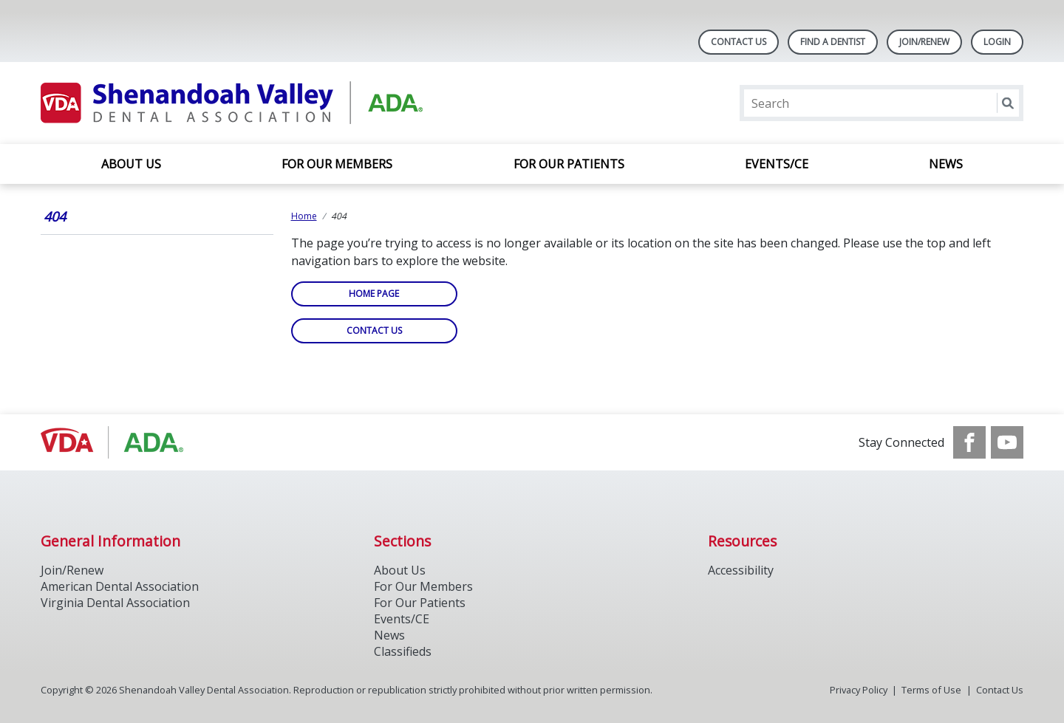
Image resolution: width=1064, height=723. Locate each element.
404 (55, 216)
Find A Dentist (832, 41)
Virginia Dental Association (115, 602)
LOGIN (997, 41)
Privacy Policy (858, 689)
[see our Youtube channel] (1007, 442)
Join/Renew (924, 41)
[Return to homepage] (232, 103)
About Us (131, 164)
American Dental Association (120, 586)
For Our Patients (569, 164)
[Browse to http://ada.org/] (116, 442)
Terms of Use (931, 689)
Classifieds (403, 651)
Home (304, 216)
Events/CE (776, 164)
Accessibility (741, 570)
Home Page (374, 293)
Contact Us (738, 41)
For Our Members (337, 164)
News (946, 164)
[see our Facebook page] (969, 442)
